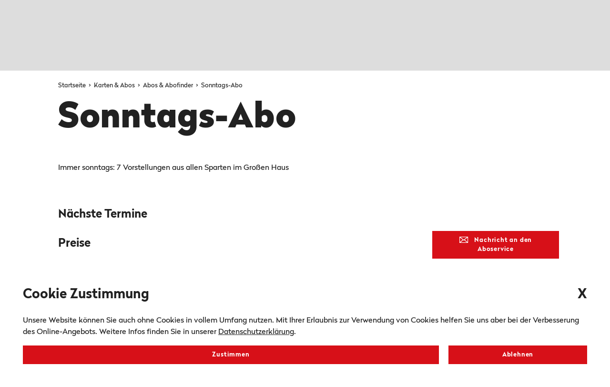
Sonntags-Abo (222, 86)
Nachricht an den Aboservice (495, 244)
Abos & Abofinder (168, 86)
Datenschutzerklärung (256, 332)
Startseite (72, 86)
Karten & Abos (115, 86)
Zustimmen (230, 355)
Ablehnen (517, 355)
